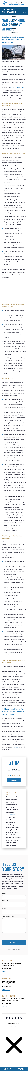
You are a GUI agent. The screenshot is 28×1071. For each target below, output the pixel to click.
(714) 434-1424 (7, 968)
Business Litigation (12, 809)
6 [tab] (19, 775)
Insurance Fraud (11, 822)
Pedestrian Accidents (12, 832)
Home (14, 16)
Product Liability (11, 835)
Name (4, 893)
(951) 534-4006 (9, 12)
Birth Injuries (10, 802)
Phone (5, 900)
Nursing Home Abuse (12, 830)
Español (14, 45)
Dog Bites (9, 820)
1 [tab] (8, 775)
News (14, 36)
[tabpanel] (14, 771)
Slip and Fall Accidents (13, 837)
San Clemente (8, 996)
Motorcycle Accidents (12, 827)
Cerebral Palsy (10, 817)
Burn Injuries (10, 812)
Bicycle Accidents (11, 799)
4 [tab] (14, 775)
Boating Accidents (11, 804)
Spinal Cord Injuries (12, 840)
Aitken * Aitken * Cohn (17, 87)
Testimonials (14, 32)
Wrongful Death (11, 845)
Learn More (14, 780)
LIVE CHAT (7, 1069)
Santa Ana (7, 960)
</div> (11, 1065)
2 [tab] (10, 775)
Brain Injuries (10, 807)
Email (4, 908)
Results (14, 28)
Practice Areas (14, 24)
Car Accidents (10, 814)
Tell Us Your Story (9, 916)
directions (6, 989)
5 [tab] (17, 775)
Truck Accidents (11, 842)
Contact (14, 41)
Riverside (6, 978)
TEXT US (21, 1069)
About (14, 20)
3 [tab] (12, 775)
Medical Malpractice (12, 825)
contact (16, 747)
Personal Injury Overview (14, 797)
